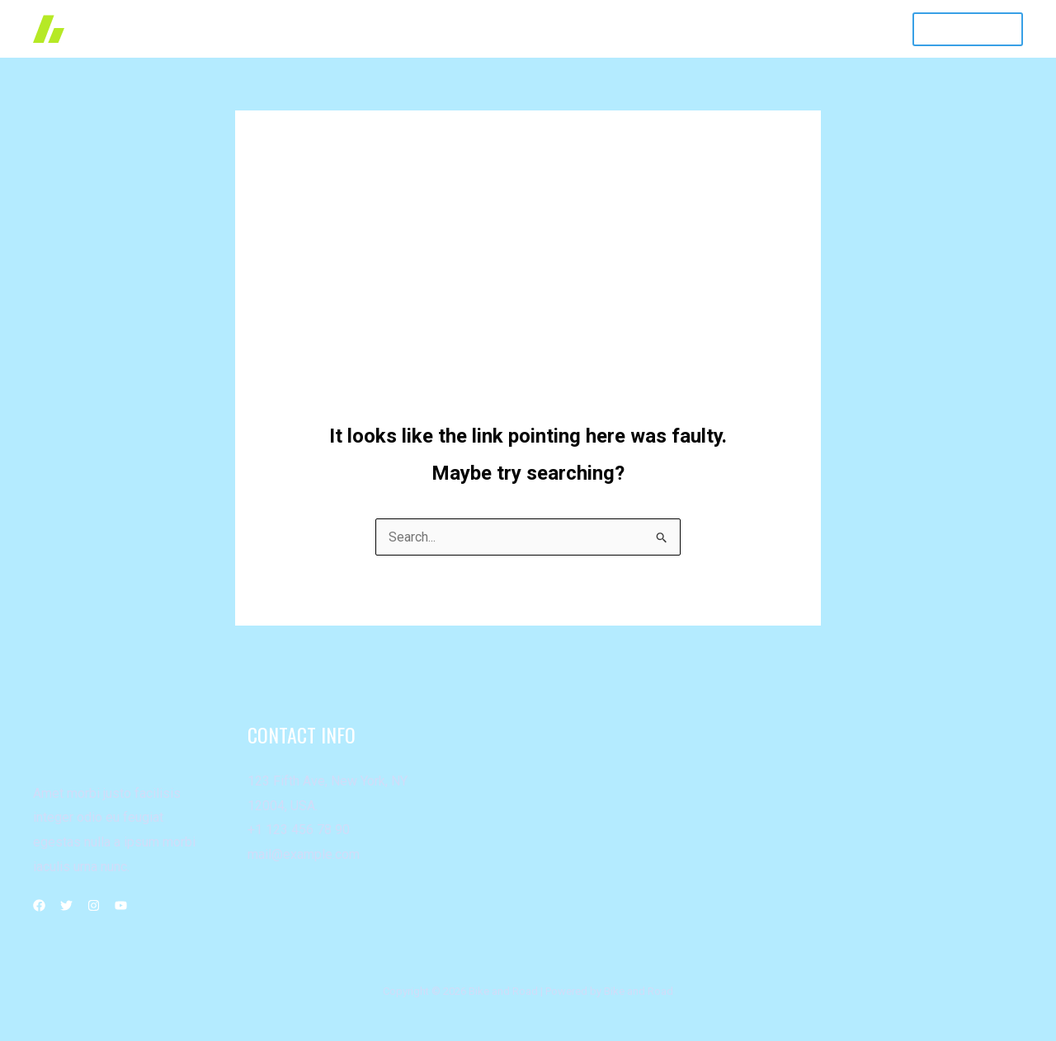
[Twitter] (66, 905)
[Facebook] (39, 905)
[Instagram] (93, 905)
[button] (967, 29)
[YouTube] (121, 905)
